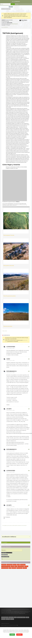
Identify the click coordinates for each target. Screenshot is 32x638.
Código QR (10, 6)
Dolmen (12, 566)
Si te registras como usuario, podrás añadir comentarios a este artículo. (14, 525)
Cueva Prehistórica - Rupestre (6, 566)
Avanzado (16, 4)
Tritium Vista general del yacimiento (9, 296)
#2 (29, 359)
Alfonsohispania (10, 346)
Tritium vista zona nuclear (7, 326)
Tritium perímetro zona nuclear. (8, 265)
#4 (29, 408)
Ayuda (15, 617)
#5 (29, 449)
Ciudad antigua (23, 564)
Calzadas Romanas (9, 564)
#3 (29, 371)
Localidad (26, 566)
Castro (18, 564)
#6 (29, 470)
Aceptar (12, 634)
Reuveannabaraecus (11, 371)
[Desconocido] (4, 564)
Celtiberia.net (16, 1)
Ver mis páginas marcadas (6, 544)
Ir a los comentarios (4, 27)
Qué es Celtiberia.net (5, 617)
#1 (29, 346)
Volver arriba (4, 330)
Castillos (14, 564)
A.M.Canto (8, 409)
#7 (29, 505)
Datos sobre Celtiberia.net (21, 617)
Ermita (16, 566)
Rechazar (19, 634)
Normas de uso (11, 617)
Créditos (27, 617)
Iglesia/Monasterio (20, 566)
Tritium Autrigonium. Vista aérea (8, 235)
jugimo (8, 359)
